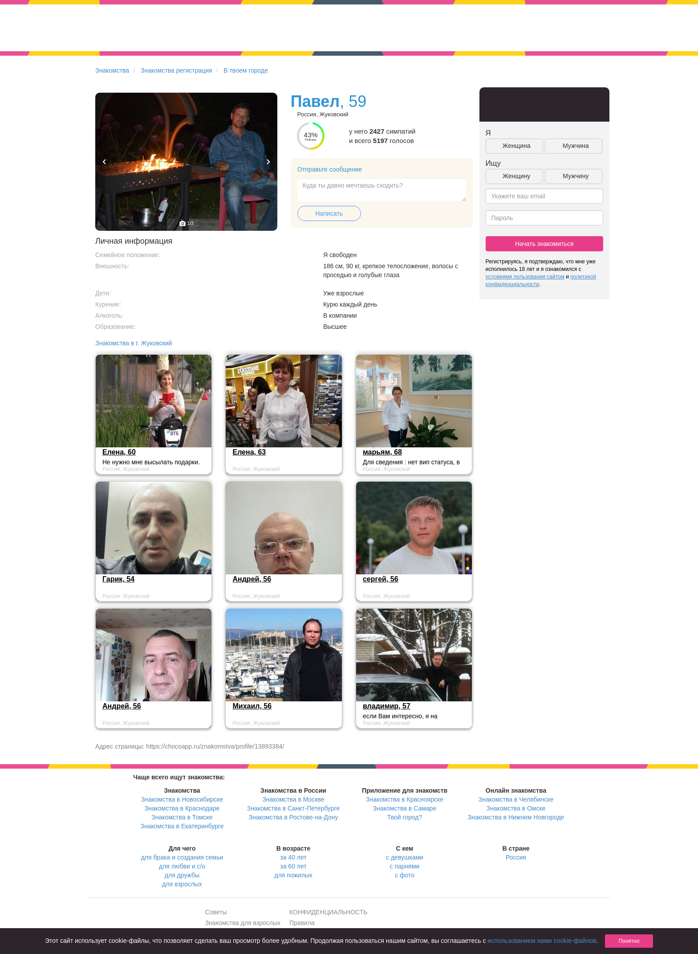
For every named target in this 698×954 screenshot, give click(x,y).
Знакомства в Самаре (404, 808)
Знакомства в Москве (293, 799)
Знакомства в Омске (516, 808)
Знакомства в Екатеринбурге (182, 826)
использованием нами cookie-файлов (541, 940)
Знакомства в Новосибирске (182, 799)
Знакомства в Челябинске (516, 799)
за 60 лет (293, 866)
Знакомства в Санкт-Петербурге (293, 808)
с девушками (404, 857)
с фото (404, 875)
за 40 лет (293, 857)
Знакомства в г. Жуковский (133, 343)
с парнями (405, 866)
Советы (216, 912)
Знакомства (112, 70)
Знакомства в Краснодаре (182, 808)
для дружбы (182, 875)
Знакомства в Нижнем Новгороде (516, 817)
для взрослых (182, 884)
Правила (302, 922)
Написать (329, 213)
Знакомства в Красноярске (404, 799)
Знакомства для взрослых (242, 922)
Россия (516, 857)
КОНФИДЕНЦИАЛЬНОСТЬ (328, 912)
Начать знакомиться (544, 243)
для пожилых (293, 875)
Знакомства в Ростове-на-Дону (293, 817)
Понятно (628, 941)
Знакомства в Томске (181, 817)
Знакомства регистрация (176, 70)
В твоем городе (245, 70)
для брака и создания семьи (182, 857)
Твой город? (404, 817)
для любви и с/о (182, 866)
